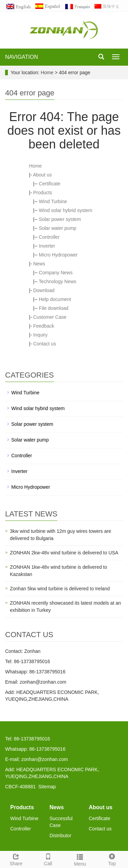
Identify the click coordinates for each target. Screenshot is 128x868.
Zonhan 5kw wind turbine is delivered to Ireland (60, 588)
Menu (80, 859)
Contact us (44, 343)
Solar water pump (57, 228)
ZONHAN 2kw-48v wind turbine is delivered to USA (64, 552)
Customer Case (49, 317)
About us (42, 174)
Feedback (43, 326)
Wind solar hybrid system (65, 210)
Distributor (60, 835)
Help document (55, 299)
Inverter (47, 246)
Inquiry (40, 335)
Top (112, 858)
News (39, 263)
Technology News (57, 281)
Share (16, 858)
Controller (49, 237)
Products (42, 192)
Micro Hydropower (58, 255)
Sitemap (47, 786)
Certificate (49, 183)
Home (47, 72)
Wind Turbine (53, 201)
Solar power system (60, 219)
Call (48, 858)
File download (53, 308)
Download (43, 290)
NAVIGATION (21, 57)
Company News (56, 272)
